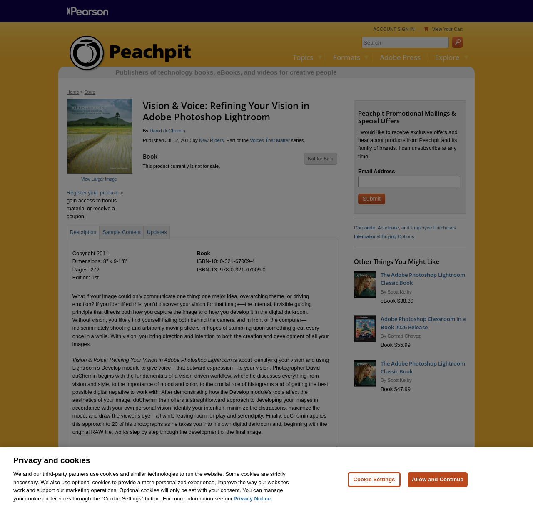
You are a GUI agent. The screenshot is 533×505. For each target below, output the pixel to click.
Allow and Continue (437, 487)
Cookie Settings (374, 487)
